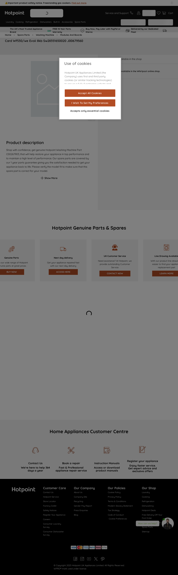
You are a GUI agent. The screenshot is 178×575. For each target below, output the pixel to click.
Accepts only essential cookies (90, 110)
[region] (90, 89)
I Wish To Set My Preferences (89, 102)
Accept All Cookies (90, 93)
